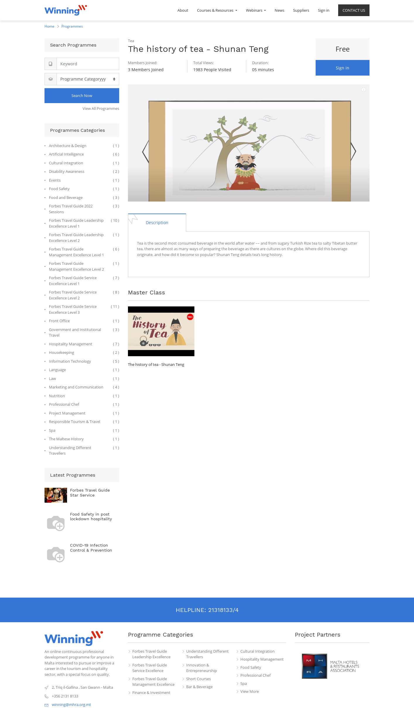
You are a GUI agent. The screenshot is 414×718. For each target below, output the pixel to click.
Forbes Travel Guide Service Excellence (149, 667)
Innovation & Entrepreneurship (201, 667)
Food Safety (250, 667)
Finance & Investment (151, 692)
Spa (243, 683)
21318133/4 (223, 609)
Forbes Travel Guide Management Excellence (153, 681)
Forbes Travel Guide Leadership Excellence (151, 654)
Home (49, 26)
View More (249, 691)
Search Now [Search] (81, 95)
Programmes (72, 26)
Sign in (342, 68)
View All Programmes (101, 108)
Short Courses (198, 678)
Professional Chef (255, 675)
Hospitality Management (262, 659)
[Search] (88, 64)
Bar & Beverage (199, 686)
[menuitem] (182, 10)
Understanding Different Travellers (207, 654)
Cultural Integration (257, 651)
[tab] (157, 222)
